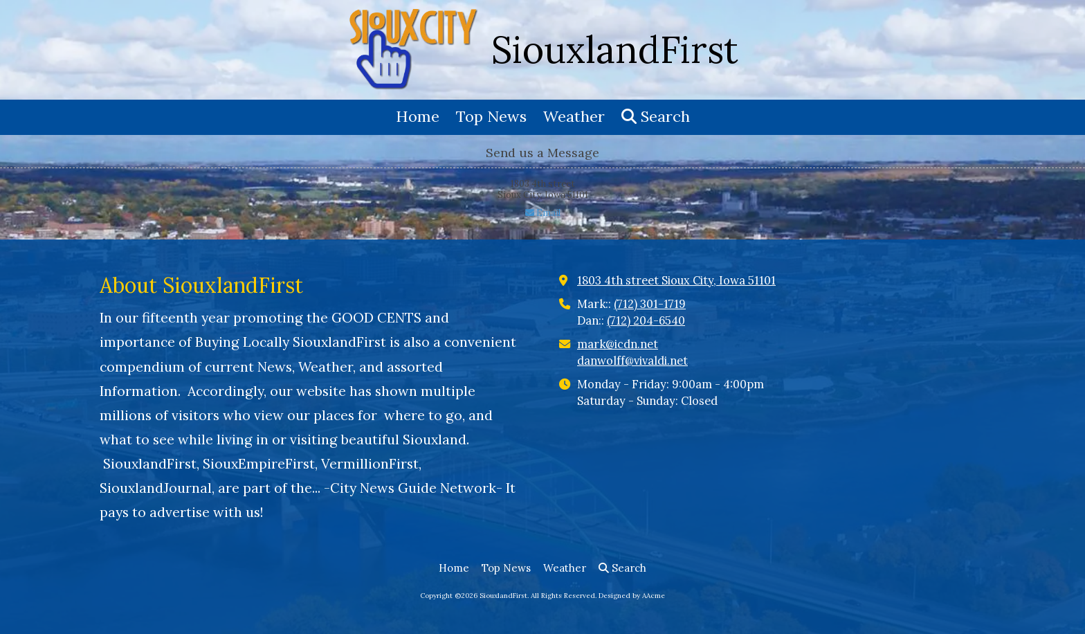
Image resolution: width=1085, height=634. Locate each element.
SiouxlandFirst (614, 49)
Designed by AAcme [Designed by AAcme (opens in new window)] (632, 595)
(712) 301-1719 (650, 304)
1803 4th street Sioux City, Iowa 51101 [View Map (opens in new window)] (676, 280)
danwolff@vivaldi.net (632, 361)
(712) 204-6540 (646, 320)
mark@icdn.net (617, 344)
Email (542, 213)
